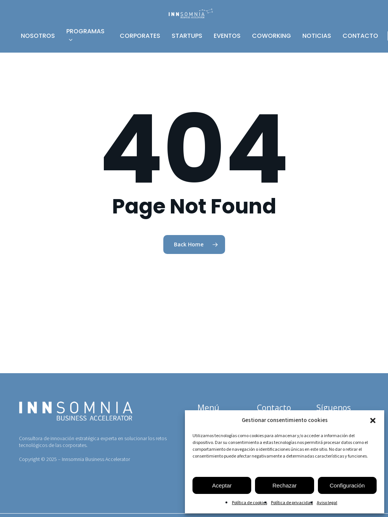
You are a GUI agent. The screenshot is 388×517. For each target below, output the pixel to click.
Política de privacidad (292, 503)
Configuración (347, 485)
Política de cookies (249, 503)
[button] (373, 420)
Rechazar (284, 485)
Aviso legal (327, 503)
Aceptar (222, 485)
